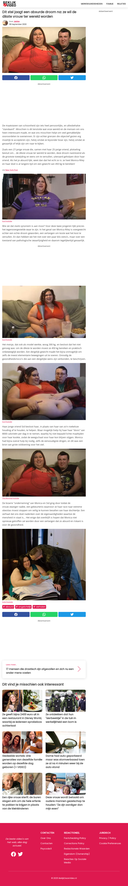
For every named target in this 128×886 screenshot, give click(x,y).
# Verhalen (39, 606)
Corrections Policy (74, 843)
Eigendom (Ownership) (77, 853)
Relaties (121, 3)
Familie (109, 3)
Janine (17, 21)
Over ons (45, 838)
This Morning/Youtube (10, 498)
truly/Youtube (7, 602)
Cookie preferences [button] (110, 843)
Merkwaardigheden (91, 3)
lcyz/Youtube (7, 221)
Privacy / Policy (107, 838)
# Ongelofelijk (23, 606)
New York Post (11, 170)
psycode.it (46, 848)
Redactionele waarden (77, 848)
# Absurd (8, 606)
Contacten (46, 843)
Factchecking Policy (75, 838)
